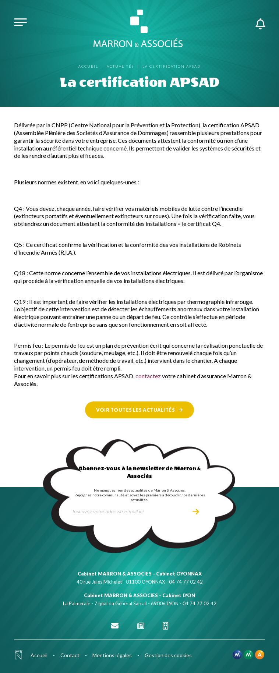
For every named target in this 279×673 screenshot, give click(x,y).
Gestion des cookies (168, 655)
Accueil (88, 66)
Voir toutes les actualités (135, 410)
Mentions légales (112, 655)
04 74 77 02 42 (186, 582)
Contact (70, 655)
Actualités (120, 66)
